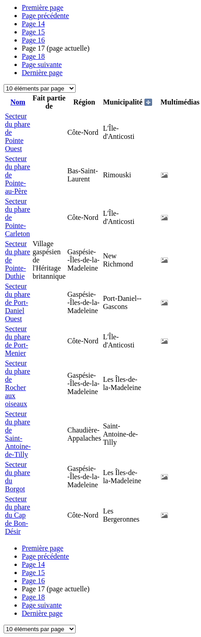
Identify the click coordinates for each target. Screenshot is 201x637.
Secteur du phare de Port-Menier (17, 341)
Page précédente (45, 15)
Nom (17, 102)
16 (33, 40)
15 (33, 32)
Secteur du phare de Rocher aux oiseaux (17, 383)
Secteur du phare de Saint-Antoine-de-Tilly (18, 434)
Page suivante (42, 64)
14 (33, 24)
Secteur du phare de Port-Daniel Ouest (17, 302)
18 (33, 56)
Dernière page (42, 72)
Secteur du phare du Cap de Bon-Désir (17, 515)
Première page (42, 7)
